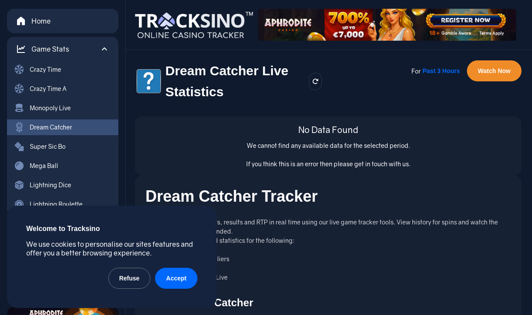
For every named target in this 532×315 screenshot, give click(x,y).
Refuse (129, 278)
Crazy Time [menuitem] (37, 69)
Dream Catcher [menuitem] (43, 127)
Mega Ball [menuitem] (36, 166)
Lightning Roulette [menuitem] (48, 204)
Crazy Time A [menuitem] (40, 89)
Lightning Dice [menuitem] (42, 185)
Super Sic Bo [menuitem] (40, 146)
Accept (176, 278)
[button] (62, 49)
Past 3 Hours (441, 70)
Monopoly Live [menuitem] (42, 108)
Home (33, 21)
